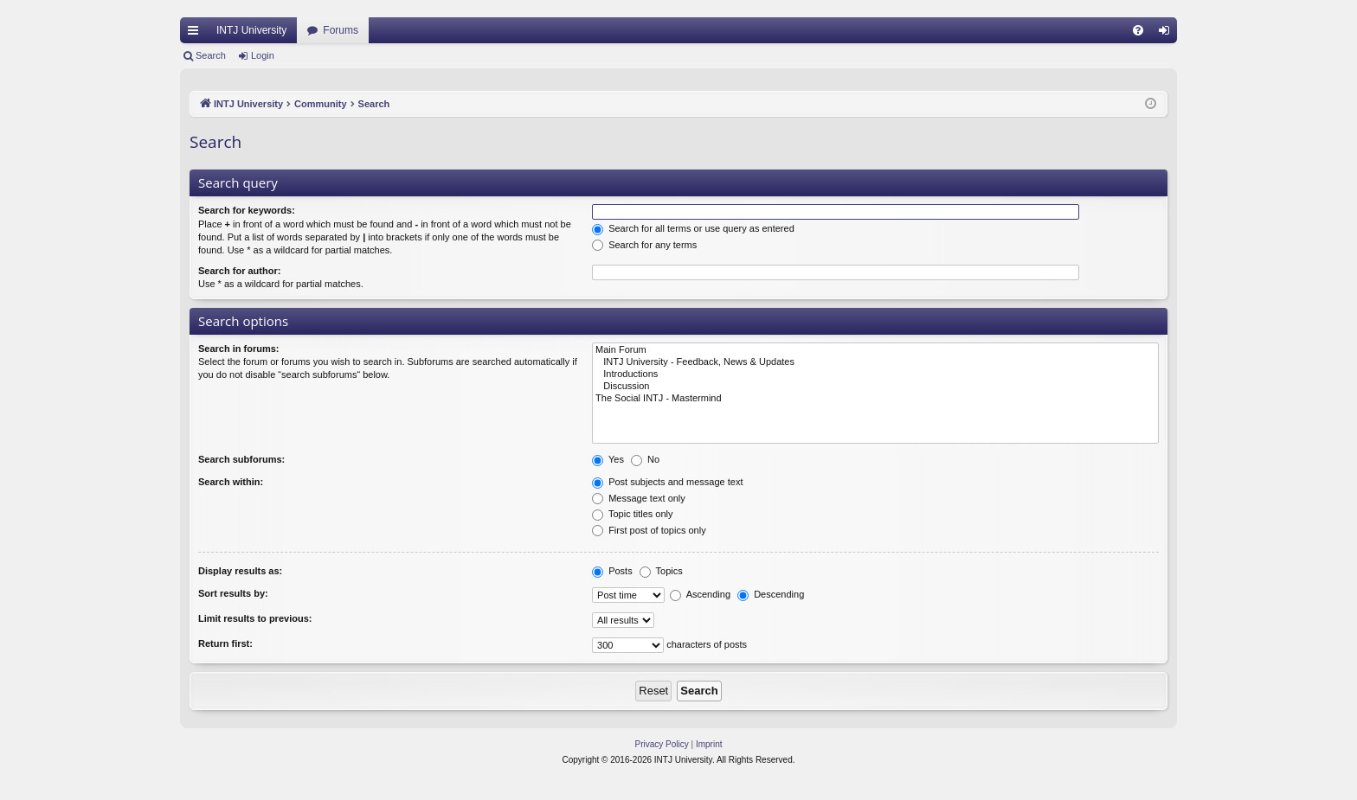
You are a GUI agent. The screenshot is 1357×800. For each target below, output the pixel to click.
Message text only (638, 498)
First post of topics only (649, 530)
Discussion (875, 387)
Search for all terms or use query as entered (693, 228)
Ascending (700, 594)
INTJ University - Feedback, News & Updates (875, 362)
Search (211, 55)
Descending (770, 594)
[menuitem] (1138, 30)
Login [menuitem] (1168, 33)
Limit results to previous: (255, 618)
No (645, 459)
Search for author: (239, 271)
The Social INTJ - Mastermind (875, 399)
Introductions (875, 374)
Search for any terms (644, 245)
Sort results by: (233, 593)
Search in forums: (239, 348)
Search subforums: (241, 459)
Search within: (230, 482)
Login (262, 55)
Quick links (196, 33)
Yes (608, 459)
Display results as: (240, 571)
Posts (612, 571)
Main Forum (875, 350)
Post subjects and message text (667, 482)
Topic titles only (632, 514)
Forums (340, 30)
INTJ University (251, 30)
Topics (661, 571)
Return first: (225, 643)
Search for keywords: (246, 210)
